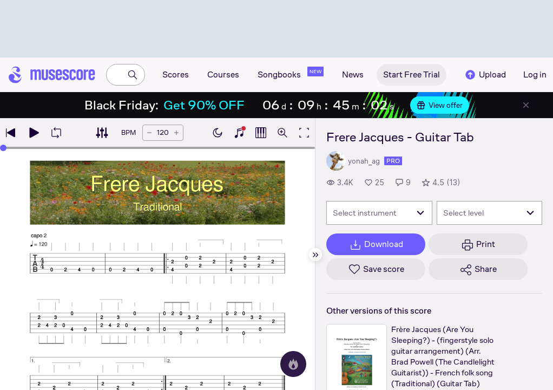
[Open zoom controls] (282, 133)
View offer (440, 105)
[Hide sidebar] (315, 254)
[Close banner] (526, 105)
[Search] (132, 74)
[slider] (3, 148)
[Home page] (52, 74)
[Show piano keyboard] (239, 133)
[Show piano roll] (261, 133)
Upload (485, 74)
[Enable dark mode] (217, 133)
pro (393, 161)
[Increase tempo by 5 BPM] (176, 132)
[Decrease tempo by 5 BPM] (149, 132)
